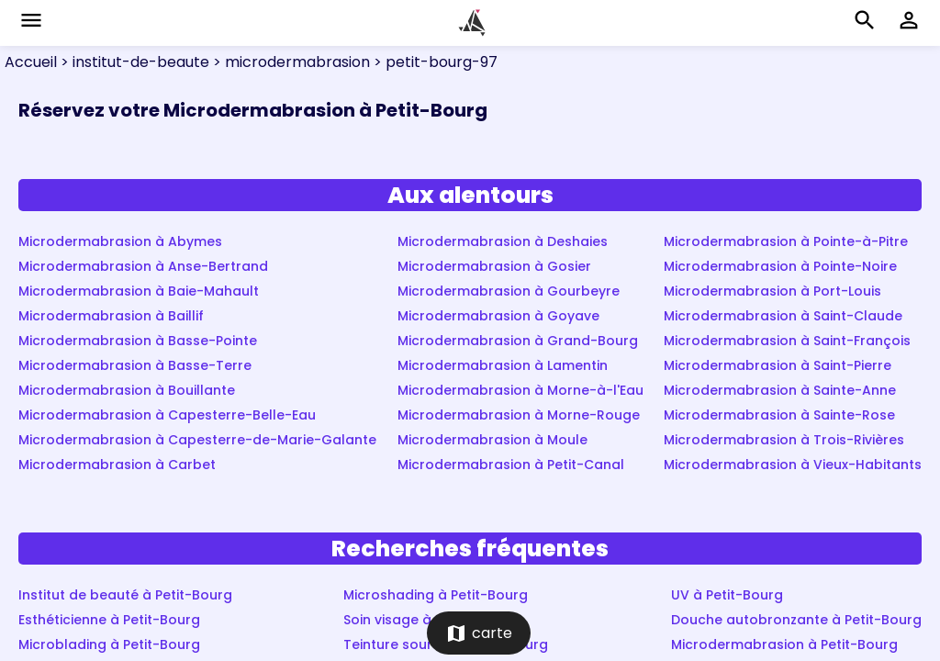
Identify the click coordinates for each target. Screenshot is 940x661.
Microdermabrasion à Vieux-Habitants (793, 464)
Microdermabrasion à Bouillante (126, 390)
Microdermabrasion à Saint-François (787, 340)
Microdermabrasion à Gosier (494, 266)
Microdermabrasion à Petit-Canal (510, 464)
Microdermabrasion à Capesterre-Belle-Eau (167, 415)
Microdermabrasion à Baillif (111, 316)
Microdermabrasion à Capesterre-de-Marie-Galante (197, 440)
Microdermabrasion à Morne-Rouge (518, 415)
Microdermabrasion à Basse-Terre (135, 365)
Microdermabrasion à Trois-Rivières (784, 440)
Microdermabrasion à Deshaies (502, 241)
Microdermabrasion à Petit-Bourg (784, 644)
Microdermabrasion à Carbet (117, 464)
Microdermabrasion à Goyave (498, 316)
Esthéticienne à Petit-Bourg (109, 620)
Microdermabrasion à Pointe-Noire (780, 266)
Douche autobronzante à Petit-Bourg (796, 620)
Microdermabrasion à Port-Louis (772, 291)
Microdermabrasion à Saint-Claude (783, 316)
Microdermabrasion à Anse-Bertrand (143, 266)
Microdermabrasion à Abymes (120, 241)
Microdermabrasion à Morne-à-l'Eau (520, 390)
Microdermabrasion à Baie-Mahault (138, 291)
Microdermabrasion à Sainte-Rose (779, 415)
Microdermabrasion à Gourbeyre (508, 291)
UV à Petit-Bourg (727, 595)
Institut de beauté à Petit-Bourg (125, 595)
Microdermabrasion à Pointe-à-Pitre (786, 241)
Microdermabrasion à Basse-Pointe (137, 340)
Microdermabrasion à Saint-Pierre (777, 365)
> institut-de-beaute (133, 62)
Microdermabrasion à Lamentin (502, 365)
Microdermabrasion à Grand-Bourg (517, 340)
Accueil (31, 62)
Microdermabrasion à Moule (492, 440)
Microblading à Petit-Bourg (109, 644)
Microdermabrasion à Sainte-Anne (780, 390)
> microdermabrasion (289, 62)
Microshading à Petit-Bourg (435, 595)
